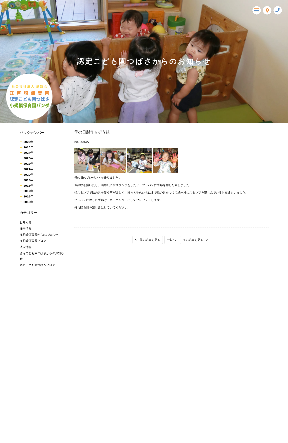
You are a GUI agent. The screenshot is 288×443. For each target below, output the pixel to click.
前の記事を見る (147, 239)
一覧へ (171, 239)
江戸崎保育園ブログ (33, 241)
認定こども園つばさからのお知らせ (42, 256)
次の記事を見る (195, 239)
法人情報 (25, 247)
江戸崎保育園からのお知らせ (39, 234)
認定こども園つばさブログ (37, 265)
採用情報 (25, 228)
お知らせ (25, 222)
